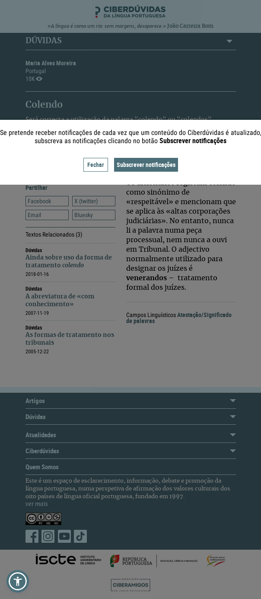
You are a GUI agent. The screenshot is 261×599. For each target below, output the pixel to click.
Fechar (95, 164)
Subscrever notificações (146, 164)
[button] (18, 581)
